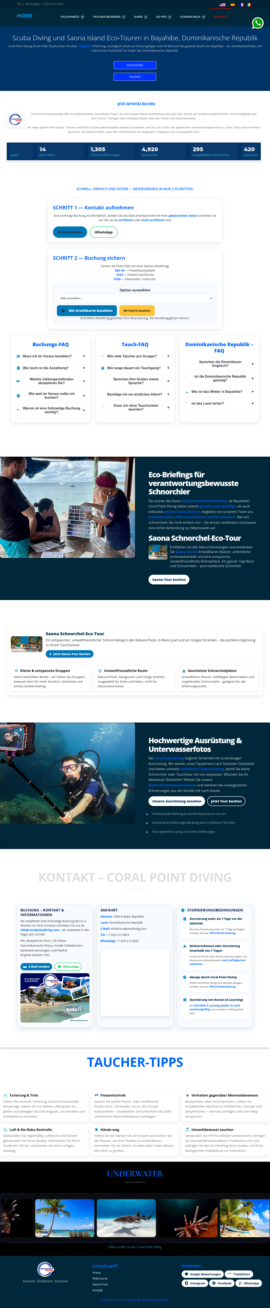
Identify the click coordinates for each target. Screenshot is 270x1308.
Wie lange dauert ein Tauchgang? (135, 368)
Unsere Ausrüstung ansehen (176, 801)
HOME (24, 15)
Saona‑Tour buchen (169, 579)
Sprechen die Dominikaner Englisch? (219, 363)
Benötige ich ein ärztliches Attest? (135, 394)
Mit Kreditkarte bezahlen (87, 310)
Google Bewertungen (203, 1274)
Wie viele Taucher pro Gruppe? (135, 356)
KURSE (141, 17)
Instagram (195, 1283)
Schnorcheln (135, 65)
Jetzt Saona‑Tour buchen (69, 654)
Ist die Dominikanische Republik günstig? (219, 378)
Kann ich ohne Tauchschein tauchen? (135, 407)
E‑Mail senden (70, 232)
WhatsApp (104, 232)
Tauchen (135, 77)
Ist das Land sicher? (219, 403)
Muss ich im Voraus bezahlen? (50, 356)
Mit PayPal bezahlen (137, 310)
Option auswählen (135, 290)
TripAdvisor (239, 1274)
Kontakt (98, 1290)
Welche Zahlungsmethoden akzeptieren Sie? (50, 381)
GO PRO (164, 17)
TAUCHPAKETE (72, 17)
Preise (97, 1273)
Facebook (222, 1283)
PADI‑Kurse (100, 1278)
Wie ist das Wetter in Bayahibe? (219, 391)
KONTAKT (220, 17)
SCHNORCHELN (193, 17)
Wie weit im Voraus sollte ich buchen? (50, 395)
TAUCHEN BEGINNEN (109, 17)
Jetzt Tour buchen (226, 801)
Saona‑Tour (100, 1284)
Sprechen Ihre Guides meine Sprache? (135, 381)
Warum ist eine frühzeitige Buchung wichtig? (50, 410)
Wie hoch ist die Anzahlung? (50, 368)
